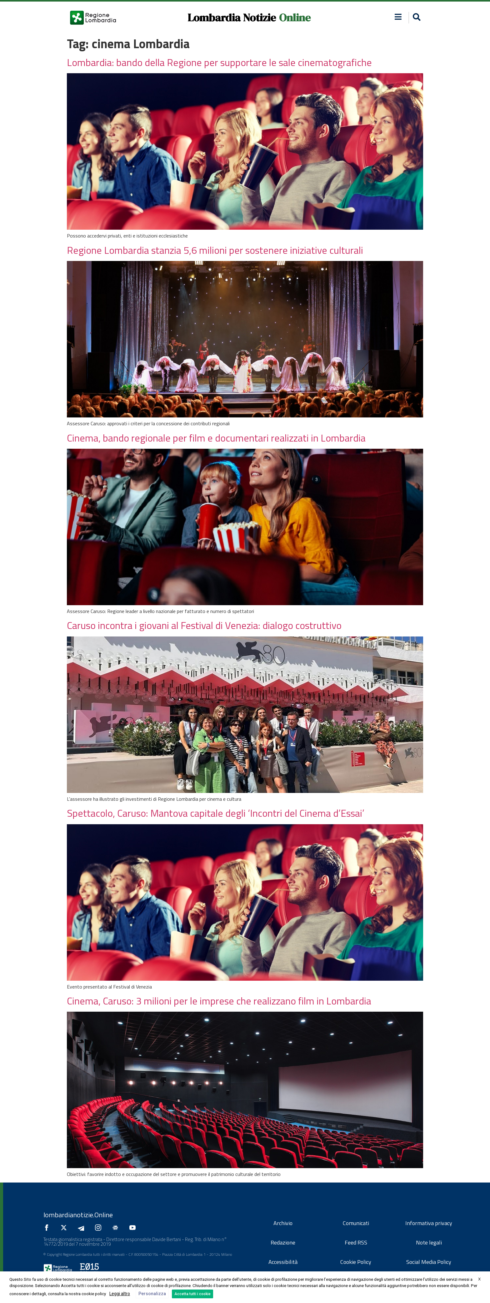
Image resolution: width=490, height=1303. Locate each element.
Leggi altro (119, 1293)
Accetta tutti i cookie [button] (192, 1294)
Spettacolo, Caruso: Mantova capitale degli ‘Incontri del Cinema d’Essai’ (215, 812)
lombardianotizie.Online (78, 1214)
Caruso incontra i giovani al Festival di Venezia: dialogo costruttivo (204, 625)
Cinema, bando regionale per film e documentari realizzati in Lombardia (216, 437)
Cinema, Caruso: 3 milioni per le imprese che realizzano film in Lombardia (219, 1000)
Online (295, 17)
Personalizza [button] (152, 1293)
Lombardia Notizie (232, 17)
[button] (415, 17)
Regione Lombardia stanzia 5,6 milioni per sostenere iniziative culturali (215, 250)
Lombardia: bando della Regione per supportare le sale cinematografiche (219, 62)
